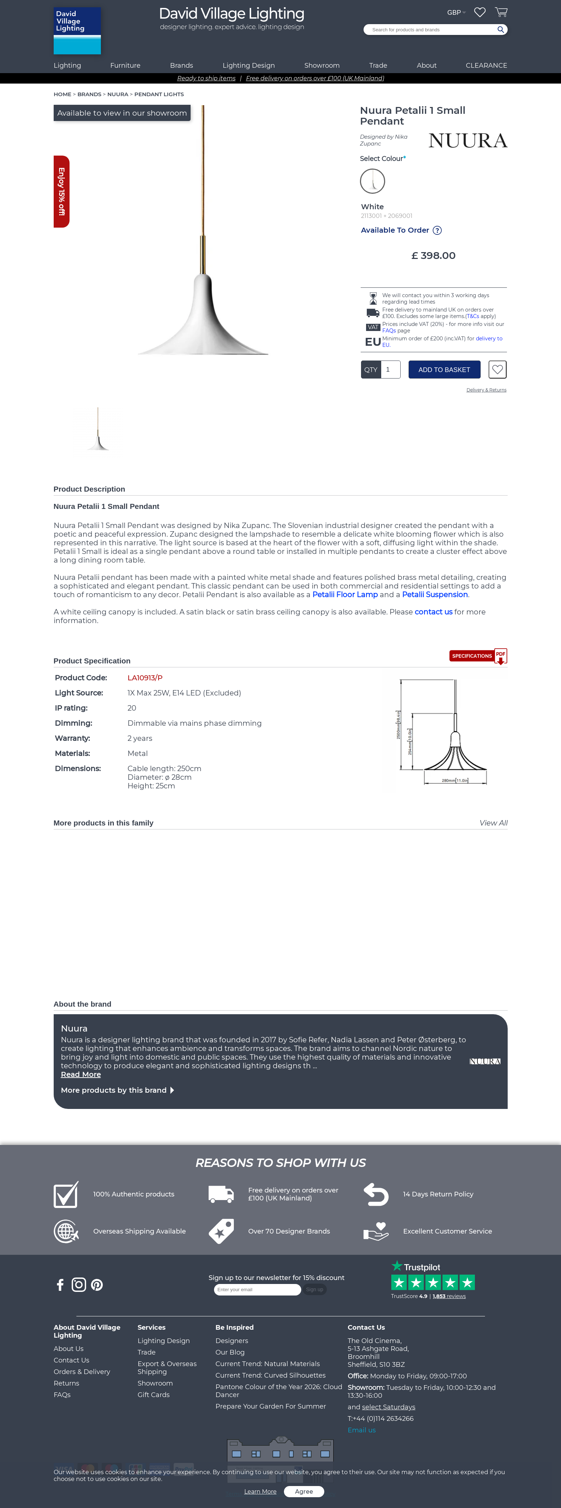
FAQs (389, 330)
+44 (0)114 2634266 (383, 1419)
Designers (231, 1341)
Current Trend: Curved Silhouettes (270, 1375)
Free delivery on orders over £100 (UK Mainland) (315, 78)
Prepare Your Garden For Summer (270, 1406)
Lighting (67, 66)
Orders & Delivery (82, 1372)
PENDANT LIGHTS (159, 94)
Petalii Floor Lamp (345, 594)
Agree (304, 1491)
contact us (434, 612)
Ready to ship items (206, 78)
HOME (62, 94)
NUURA (117, 94)
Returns (66, 1383)
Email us (362, 1430)
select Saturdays (388, 1407)
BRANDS (89, 94)
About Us (69, 1349)
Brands (181, 66)
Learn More (260, 1491)
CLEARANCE (486, 66)
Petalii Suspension (435, 594)
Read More (81, 1074)
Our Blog (230, 1352)
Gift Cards (154, 1395)
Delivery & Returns (487, 390)
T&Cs (473, 316)
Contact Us (71, 1360)
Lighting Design (164, 1341)
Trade (147, 1352)
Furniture (125, 66)
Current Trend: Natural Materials (267, 1364)
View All (494, 823)
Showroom (322, 66)
